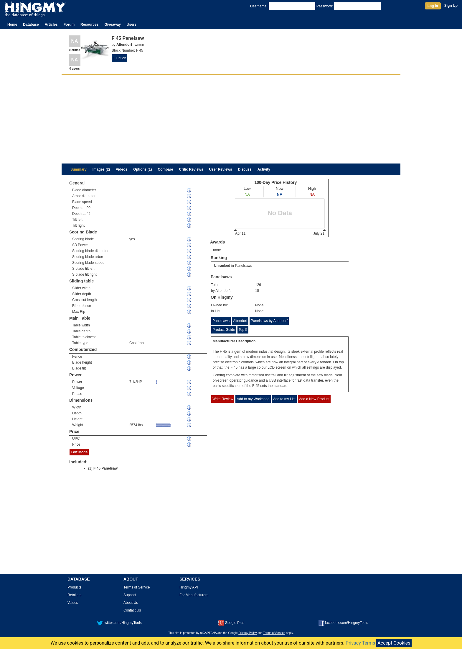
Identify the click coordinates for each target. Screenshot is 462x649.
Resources (89, 24)
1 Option (119, 58)
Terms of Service (274, 633)
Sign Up (451, 6)
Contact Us (132, 610)
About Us (130, 603)
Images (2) (101, 169)
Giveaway (112, 24)
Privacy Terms (360, 643)
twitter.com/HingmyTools (119, 623)
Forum (69, 24)
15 (257, 291)
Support (129, 595)
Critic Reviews (191, 169)
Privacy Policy (247, 633)
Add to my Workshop (253, 399)
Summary (78, 169)
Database (31, 24)
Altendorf (240, 321)
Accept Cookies (393, 643)
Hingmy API (188, 587)
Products (74, 587)
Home (12, 24)
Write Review (222, 399)
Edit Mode (79, 452)
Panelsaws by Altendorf (269, 321)
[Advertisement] (231, 119)
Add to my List (284, 399)
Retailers (74, 595)
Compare (165, 169)
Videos (121, 169)
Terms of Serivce (136, 587)
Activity (264, 169)
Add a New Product (314, 399)
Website (139, 44)
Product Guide (223, 330)
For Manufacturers (193, 595)
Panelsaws (243, 266)
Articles (51, 24)
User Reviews (220, 169)
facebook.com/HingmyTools (343, 623)
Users (131, 24)
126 (258, 285)
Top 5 (243, 330)
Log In (433, 6)
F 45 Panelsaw (105, 468)
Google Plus (231, 623)
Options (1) (142, 169)
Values (72, 603)
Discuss (245, 169)
